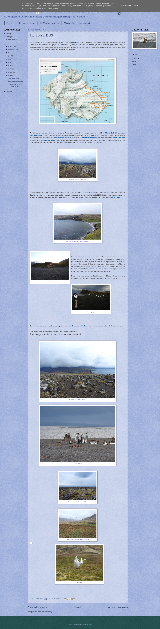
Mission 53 (69, 23)
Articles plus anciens (118, 607)
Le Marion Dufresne (49, 23)
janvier (10, 75)
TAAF (134, 64)
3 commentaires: (55, 599)
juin (9, 59)
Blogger (89, 624)
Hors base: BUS (41, 35)
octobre (11, 46)
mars (10, 69)
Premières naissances (15, 81)
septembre (12, 49)
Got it (136, 6)
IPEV (134, 61)
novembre (11, 43)
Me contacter (85, 23)
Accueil (10, 23)
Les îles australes (27, 23)
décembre (11, 40)
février (10, 72)
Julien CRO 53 (137, 58)
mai (9, 62)
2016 (8, 37)
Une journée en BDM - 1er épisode (15, 85)
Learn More (126, 6)
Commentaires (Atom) (44, 612)
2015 (8, 91)
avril (9, 66)
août (10, 52)
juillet (10, 56)
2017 (8, 34)
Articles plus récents (37, 607)
